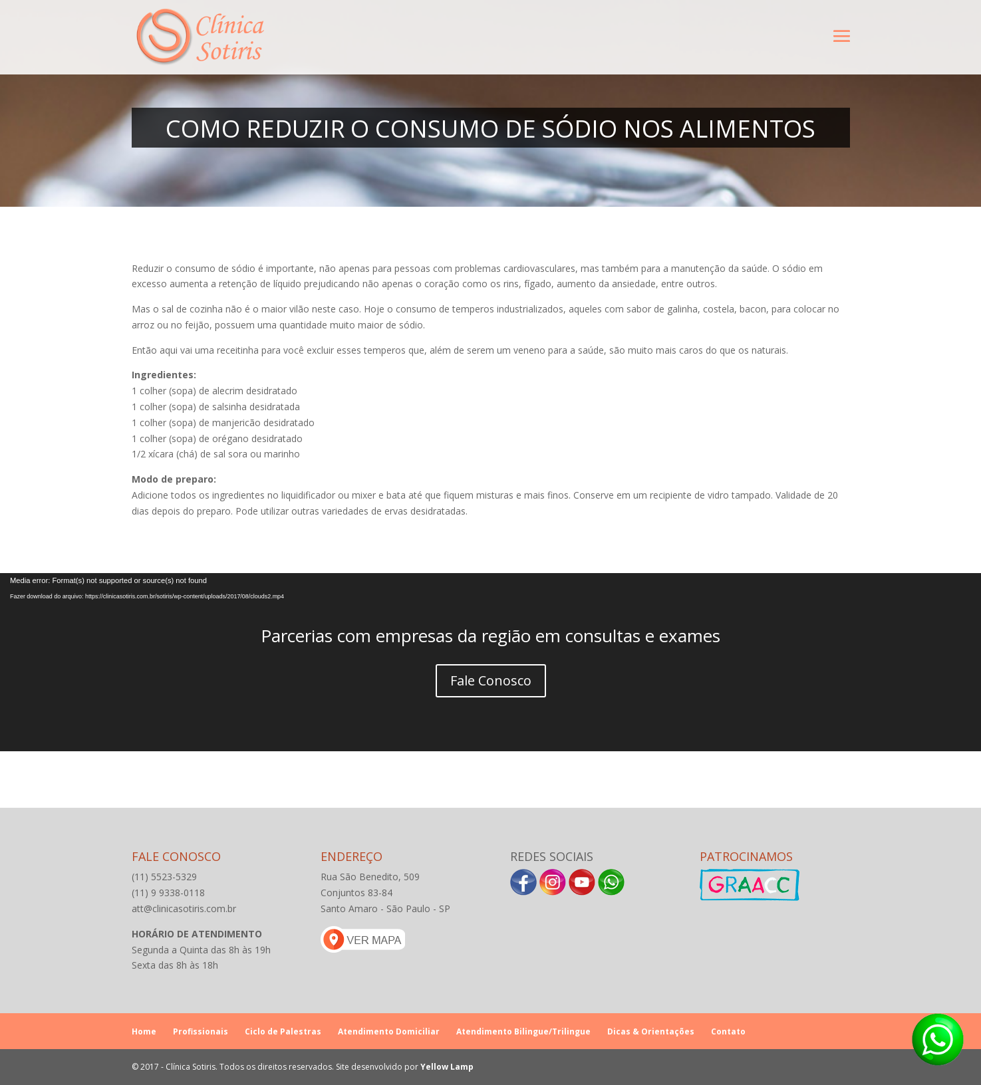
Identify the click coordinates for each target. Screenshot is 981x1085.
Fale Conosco (490, 680)
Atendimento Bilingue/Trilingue (523, 1031)
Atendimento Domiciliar (389, 1031)
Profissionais (200, 1031)
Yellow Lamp (447, 1066)
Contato (728, 1031)
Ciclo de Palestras (283, 1031)
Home (144, 1031)
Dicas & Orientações (650, 1031)
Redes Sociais (551, 856)
